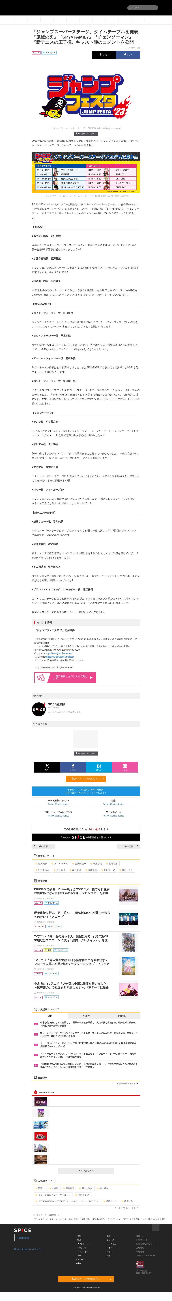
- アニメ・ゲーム (83, 1252)
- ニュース (110, 1240)
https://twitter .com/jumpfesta (60, 657)
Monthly (122, 1016)
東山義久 (102, 1188)
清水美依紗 (82, 1195)
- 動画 (108, 1236)
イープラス (37, 1215)
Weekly (86, 1016)
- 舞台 (78, 1240)
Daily (49, 1016)
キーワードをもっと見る (126, 1208)
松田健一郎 (108, 870)
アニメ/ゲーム (60, 863)
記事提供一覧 (141, 1240)
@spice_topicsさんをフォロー (28, 1249)
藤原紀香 (127, 1201)
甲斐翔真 (68, 1188)
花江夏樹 (75, 870)
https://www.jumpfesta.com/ (59, 653)
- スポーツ (80, 1259)
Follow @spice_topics (58, 804)
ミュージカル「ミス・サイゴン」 (53, 1195)
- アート (79, 1256)
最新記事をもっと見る (127, 1083)
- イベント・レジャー (85, 1244)
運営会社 (140, 1236)
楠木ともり (126, 870)
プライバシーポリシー (145, 1256)
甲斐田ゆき (42, 870)
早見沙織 (96, 863)
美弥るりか (110, 1201)
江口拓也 (59, 870)
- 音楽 (78, 1236)
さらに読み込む (94, 1171)
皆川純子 (41, 863)
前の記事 (41, 846)
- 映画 (78, 1263)
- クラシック (81, 1248)
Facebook (24, 1237)
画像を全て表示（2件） (86, 133)
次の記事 (131, 846)
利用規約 (140, 1252)
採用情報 (140, 1248)
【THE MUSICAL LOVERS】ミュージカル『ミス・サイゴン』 (67, 1201)
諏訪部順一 (79, 863)
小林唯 (53, 1188)
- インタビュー (112, 1244)
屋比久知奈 (85, 1188)
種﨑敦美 (91, 870)
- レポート (110, 1248)
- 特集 (108, 1256)
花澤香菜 (112, 863)
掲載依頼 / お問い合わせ (146, 1244)
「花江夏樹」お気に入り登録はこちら (73, 677)
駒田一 (40, 1188)
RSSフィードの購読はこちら (88, 778)
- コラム (109, 1252)
